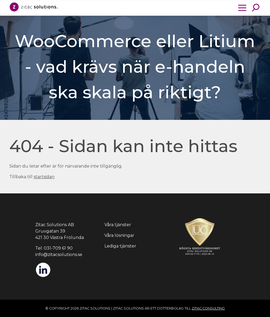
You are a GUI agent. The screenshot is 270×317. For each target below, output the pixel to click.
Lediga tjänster (120, 246)
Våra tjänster (117, 224)
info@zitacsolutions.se (58, 254)
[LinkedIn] (43, 276)
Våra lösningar (119, 235)
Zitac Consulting (208, 308)
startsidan (44, 176)
